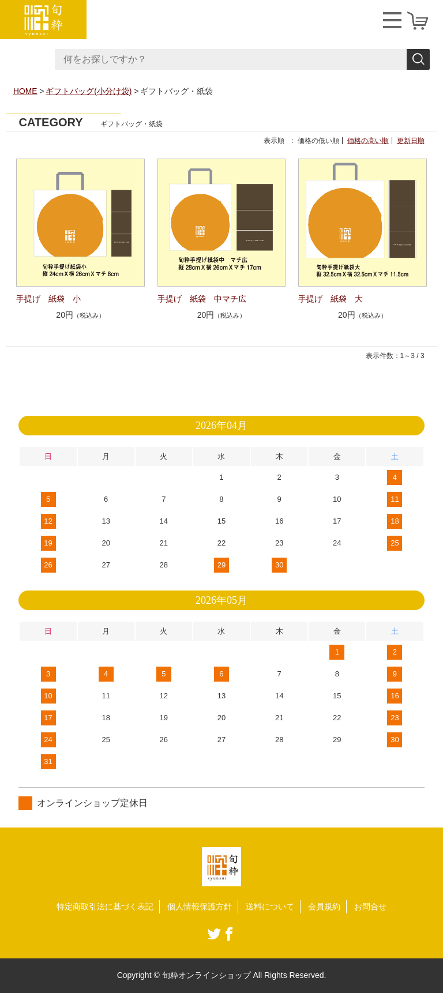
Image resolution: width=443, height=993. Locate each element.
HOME (25, 91)
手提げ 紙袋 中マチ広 (201, 298)
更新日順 (411, 140)
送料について (270, 906)
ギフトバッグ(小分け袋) (89, 91)
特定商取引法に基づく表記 (105, 906)
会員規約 (324, 906)
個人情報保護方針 (199, 906)
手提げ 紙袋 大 (330, 298)
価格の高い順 (368, 140)
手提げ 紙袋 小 (48, 298)
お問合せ (370, 906)
